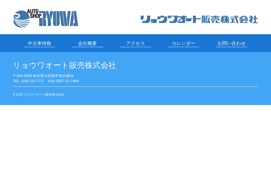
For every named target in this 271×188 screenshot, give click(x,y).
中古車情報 (39, 43)
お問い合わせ (231, 43)
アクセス (135, 43)
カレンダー (183, 43)
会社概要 (87, 43)
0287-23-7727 (32, 81)
